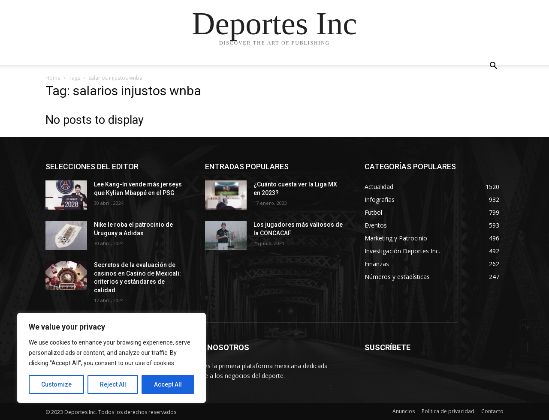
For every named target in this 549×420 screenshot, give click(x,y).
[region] (111, 358)
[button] (493, 67)
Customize (56, 384)
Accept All (168, 384)
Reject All (113, 384)
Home (52, 77)
